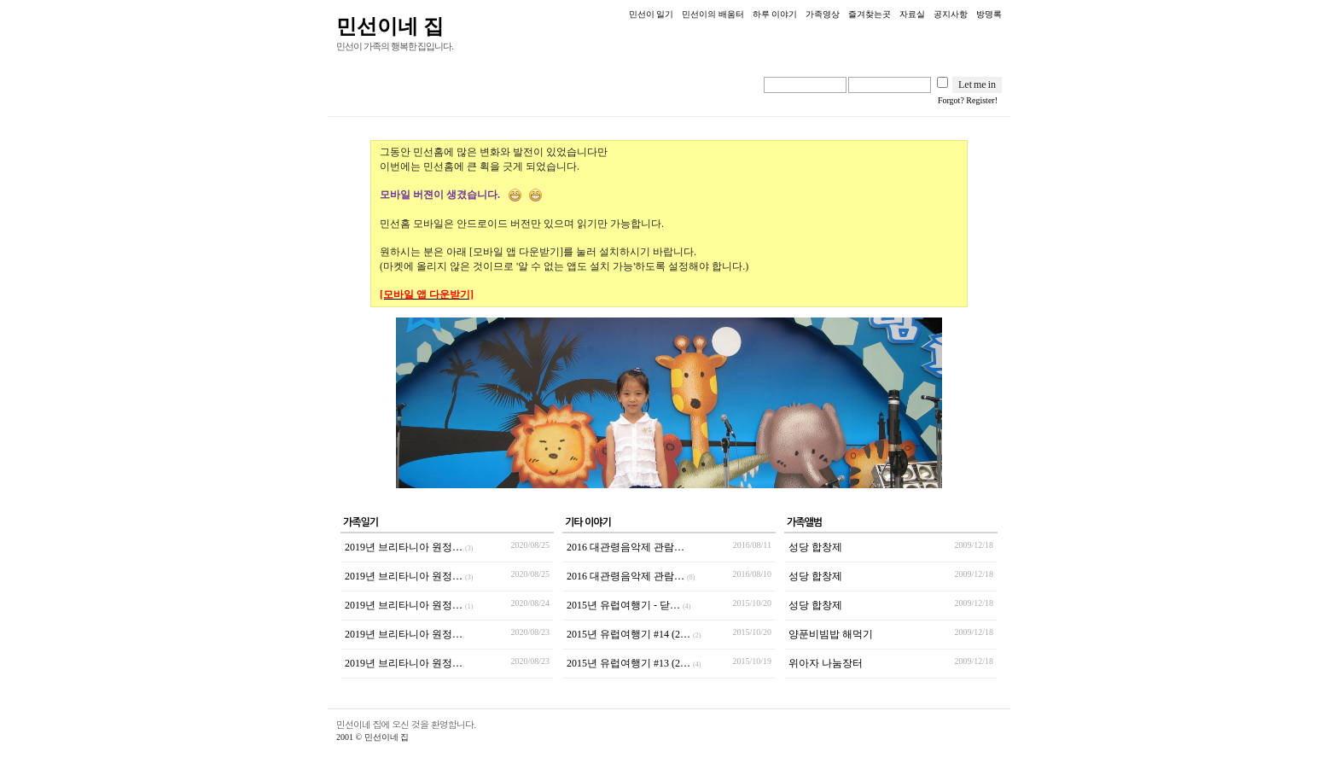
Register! (982, 100)
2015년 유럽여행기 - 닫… (628, 605)
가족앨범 (804, 522)
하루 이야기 (775, 14)
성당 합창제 (815, 547)
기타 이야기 (588, 522)
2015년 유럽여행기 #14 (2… (634, 634)
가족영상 (823, 14)
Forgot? (951, 100)
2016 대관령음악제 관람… (625, 547)
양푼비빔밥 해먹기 (830, 634)
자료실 (912, 14)
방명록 (989, 14)
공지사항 (951, 14)
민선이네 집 (390, 26)
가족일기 (360, 522)
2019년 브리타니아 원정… (409, 547)
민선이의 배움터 (713, 14)
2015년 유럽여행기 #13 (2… (634, 663)
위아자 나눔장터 (825, 663)
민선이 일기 (651, 14)
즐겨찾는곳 (869, 14)
